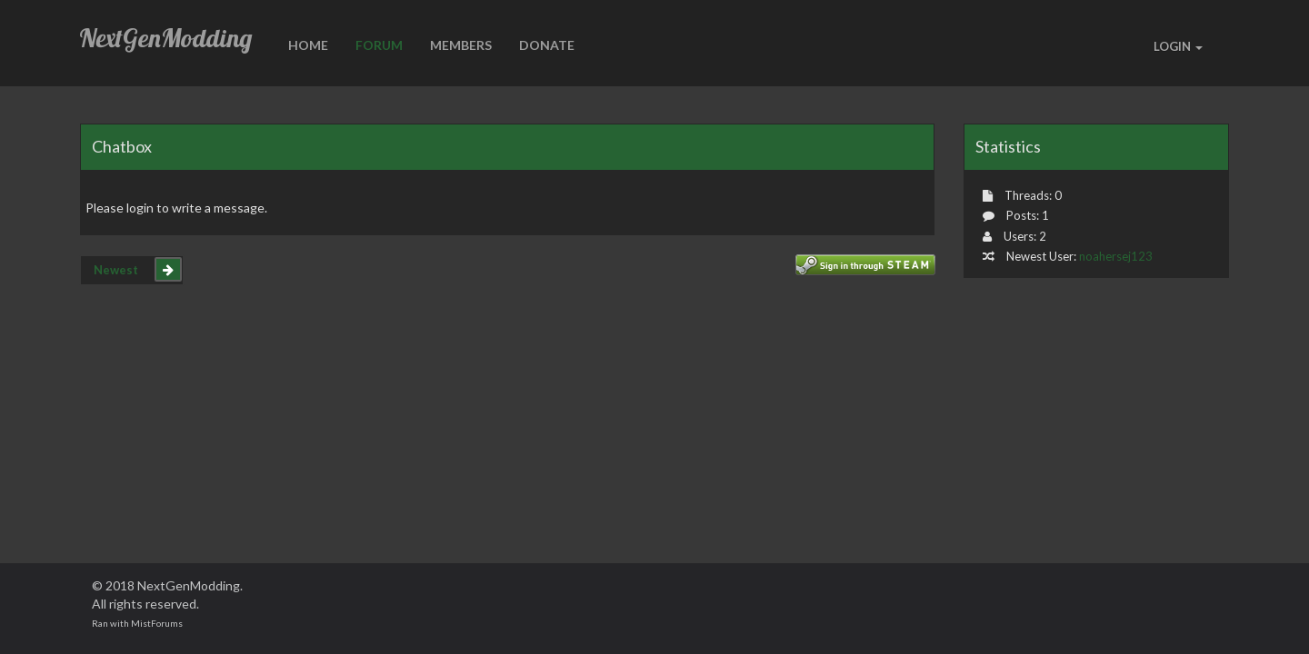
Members (461, 45)
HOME (308, 45)
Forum (379, 45)
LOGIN (1178, 46)
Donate (547, 45)
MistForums (157, 623)
